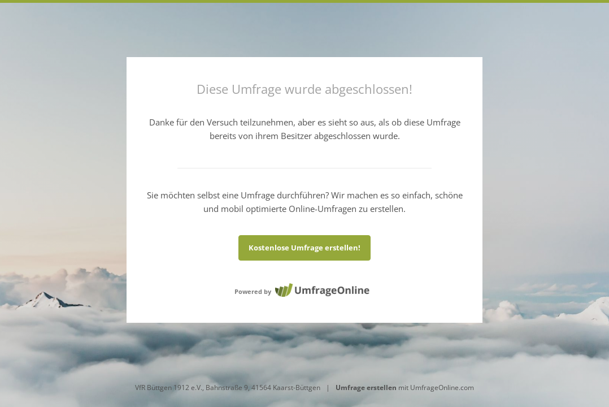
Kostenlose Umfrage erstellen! (304, 248)
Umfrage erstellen (366, 387)
